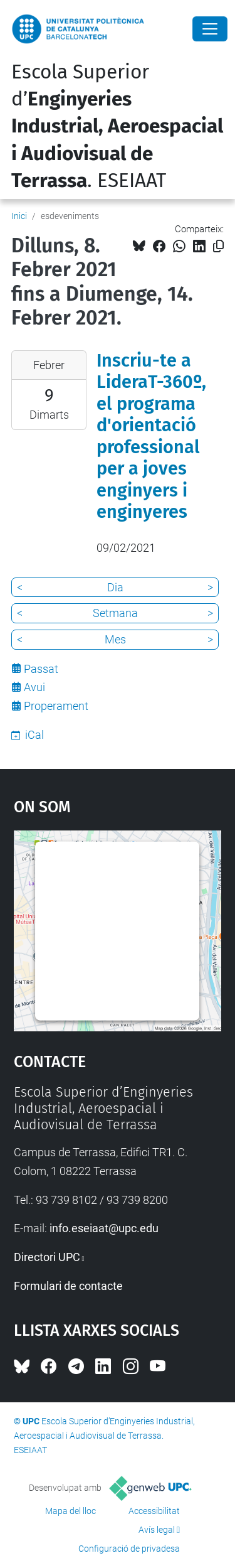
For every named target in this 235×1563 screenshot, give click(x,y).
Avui (34, 687)
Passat (41, 668)
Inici (19, 216)
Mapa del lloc (70, 1511)
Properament (56, 705)
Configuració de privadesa (129, 1549)
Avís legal (156, 1530)
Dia (115, 587)
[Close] (209, 28)
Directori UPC (47, 1257)
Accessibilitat (154, 1511)
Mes (115, 639)
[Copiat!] (218, 246)
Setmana (115, 613)
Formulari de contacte (68, 1285)
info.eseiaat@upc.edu (104, 1228)
